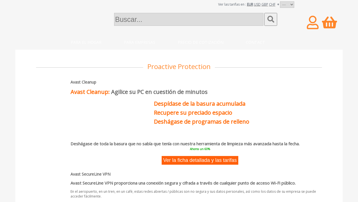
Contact (255, 42)
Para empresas (139, 42)
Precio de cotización (200, 42)
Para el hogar (86, 42)
